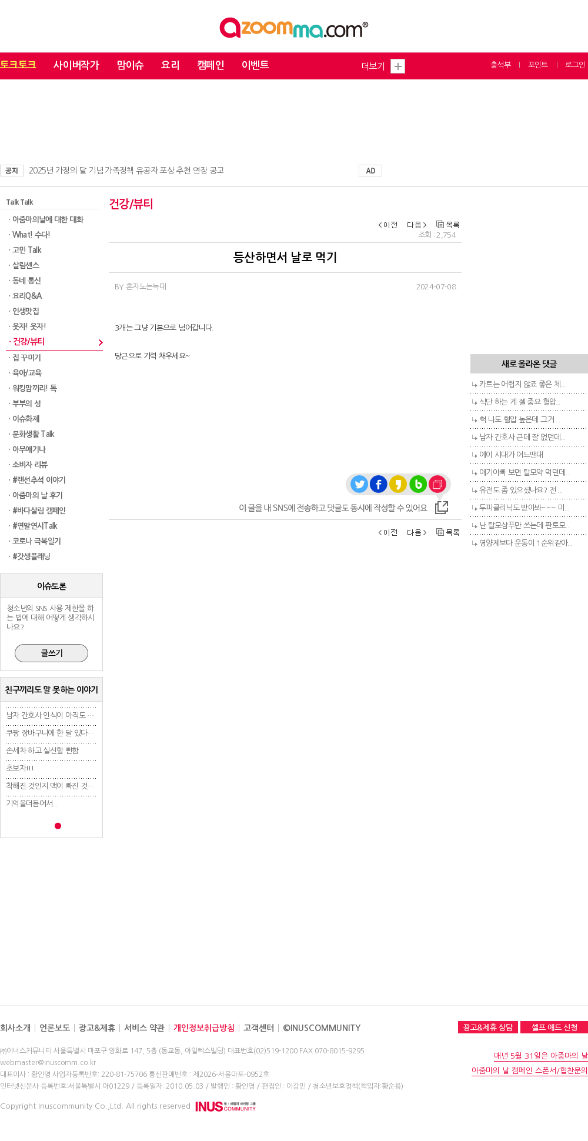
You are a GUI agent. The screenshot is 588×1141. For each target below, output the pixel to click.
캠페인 (210, 66)
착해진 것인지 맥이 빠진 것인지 (53, 786)
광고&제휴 (97, 1028)
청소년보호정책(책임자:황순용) (358, 1086)
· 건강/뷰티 (26, 342)
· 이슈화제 (24, 419)
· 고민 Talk (25, 250)
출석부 (500, 65)
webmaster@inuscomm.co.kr (48, 1062)
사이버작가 (76, 66)
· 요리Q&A (25, 296)
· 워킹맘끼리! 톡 (33, 388)
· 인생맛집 (24, 311)
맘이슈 (129, 66)
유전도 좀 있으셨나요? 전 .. (520, 490)
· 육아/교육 (25, 373)
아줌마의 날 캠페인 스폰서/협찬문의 (530, 1071)
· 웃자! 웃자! (27, 327)
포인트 (538, 65)
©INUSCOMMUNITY (321, 1028)
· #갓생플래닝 (30, 557)
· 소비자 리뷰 (28, 465)
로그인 (575, 65)
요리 (170, 66)
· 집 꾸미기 (25, 358)
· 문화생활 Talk (32, 434)
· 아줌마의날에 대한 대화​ (46, 219)
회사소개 (15, 1028)
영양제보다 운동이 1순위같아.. (525, 543)
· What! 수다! (30, 235)
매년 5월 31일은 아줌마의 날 (541, 1056)
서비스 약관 (144, 1028)
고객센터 (258, 1028)
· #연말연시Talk (33, 526)
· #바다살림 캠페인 (37, 511)
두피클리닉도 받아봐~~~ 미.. (524, 508)
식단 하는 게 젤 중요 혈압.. (519, 402)
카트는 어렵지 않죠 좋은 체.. (521, 384)
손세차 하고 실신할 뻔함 (42, 751)
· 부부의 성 (25, 404)
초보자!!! (20, 768)
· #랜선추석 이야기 (37, 480)
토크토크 (18, 66)
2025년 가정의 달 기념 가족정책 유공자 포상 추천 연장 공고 (126, 170)
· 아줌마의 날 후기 (36, 495)
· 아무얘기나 (27, 449)
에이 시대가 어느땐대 (511, 455)
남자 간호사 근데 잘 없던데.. (521, 437)
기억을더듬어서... (32, 804)
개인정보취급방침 (204, 1028)
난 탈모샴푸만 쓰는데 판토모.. (524, 525)
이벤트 (255, 66)
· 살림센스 (24, 265)
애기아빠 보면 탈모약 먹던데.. (524, 472)
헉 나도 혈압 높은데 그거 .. (519, 419)
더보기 (373, 66)
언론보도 (54, 1028)
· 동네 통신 (25, 281)
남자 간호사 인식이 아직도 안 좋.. (56, 715)
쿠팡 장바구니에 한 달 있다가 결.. (56, 733)
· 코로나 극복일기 (35, 541)
